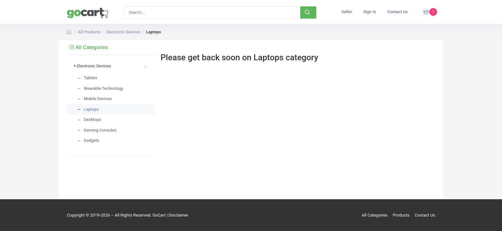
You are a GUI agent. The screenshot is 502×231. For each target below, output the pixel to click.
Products (401, 215)
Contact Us (425, 215)
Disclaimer (178, 215)
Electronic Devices (123, 32)
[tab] (110, 67)
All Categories (88, 47)
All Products (89, 32)
